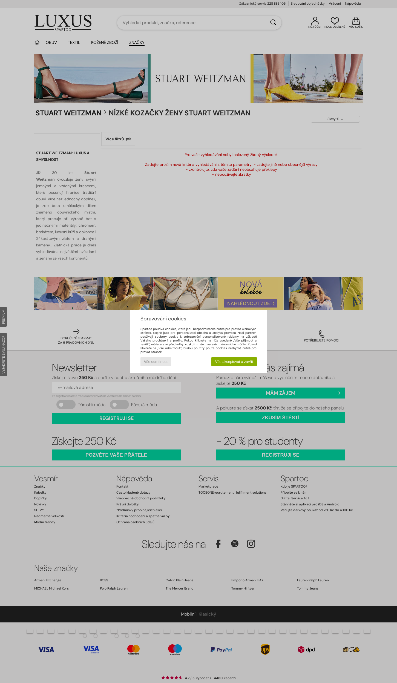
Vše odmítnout (156, 362)
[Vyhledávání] (273, 23)
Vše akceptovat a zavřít (234, 362)
